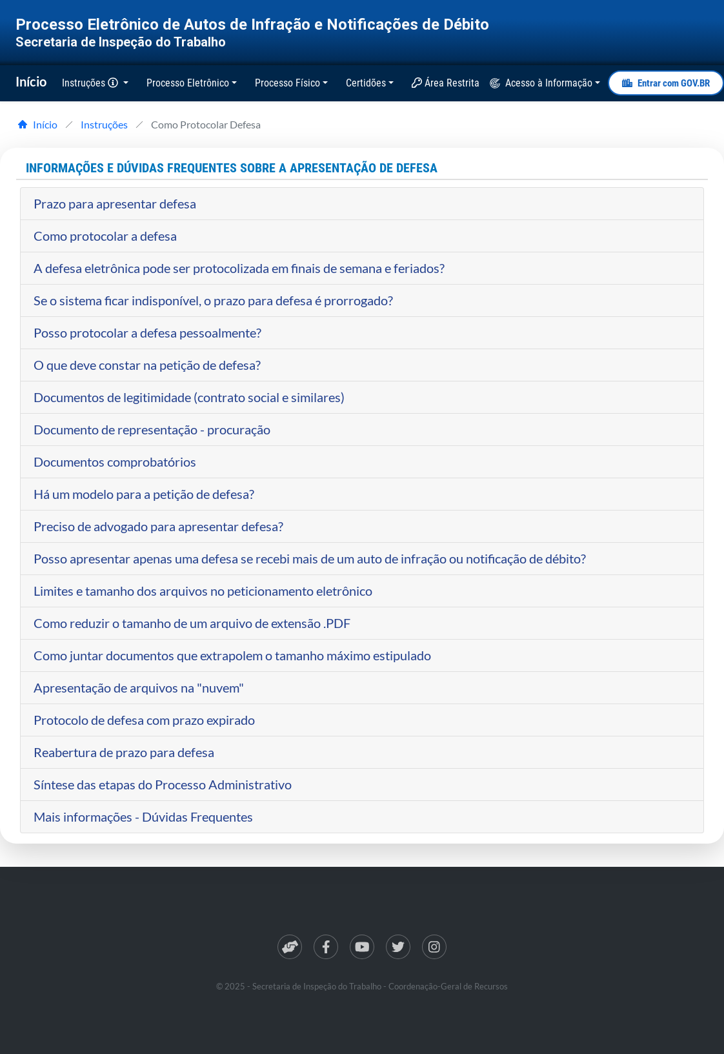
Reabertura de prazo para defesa (124, 752)
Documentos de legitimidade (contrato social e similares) (189, 397)
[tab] (362, 204)
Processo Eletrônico (187, 83)
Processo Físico (287, 83)
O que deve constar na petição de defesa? (147, 364)
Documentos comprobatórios (115, 461)
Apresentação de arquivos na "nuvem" (139, 687)
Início (30, 81)
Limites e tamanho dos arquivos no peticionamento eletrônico (203, 590)
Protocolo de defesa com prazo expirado (144, 719)
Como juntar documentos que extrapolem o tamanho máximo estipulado (232, 655)
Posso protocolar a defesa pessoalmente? (147, 332)
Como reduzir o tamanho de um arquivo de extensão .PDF (192, 623)
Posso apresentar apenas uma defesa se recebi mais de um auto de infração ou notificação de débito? (310, 558)
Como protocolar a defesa (105, 235)
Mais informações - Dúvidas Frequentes (143, 816)
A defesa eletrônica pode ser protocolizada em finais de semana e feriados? (239, 268)
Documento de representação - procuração (152, 429)
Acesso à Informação (548, 83)
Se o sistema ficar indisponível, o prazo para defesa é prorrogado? (213, 300)
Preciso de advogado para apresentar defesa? (158, 526)
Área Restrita (445, 83)
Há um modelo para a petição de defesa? (144, 494)
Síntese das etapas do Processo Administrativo (163, 784)
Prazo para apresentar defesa (115, 203)
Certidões (366, 83)
